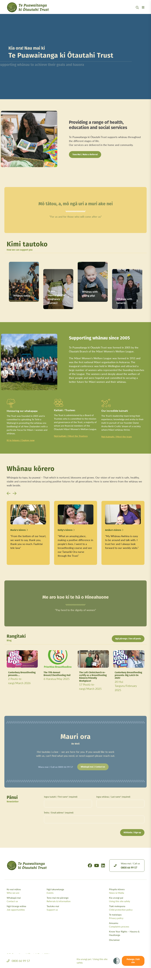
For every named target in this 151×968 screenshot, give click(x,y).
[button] (8, 493)
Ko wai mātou (26, 891)
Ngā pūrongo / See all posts (128, 639)
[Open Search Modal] (137, 11)
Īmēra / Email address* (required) (58, 812)
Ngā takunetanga (66, 891)
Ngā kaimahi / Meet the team (116, 436)
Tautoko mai (66, 907)
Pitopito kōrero (126, 891)
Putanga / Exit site (133, 961)
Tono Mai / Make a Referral (85, 155)
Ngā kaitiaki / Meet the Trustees (71, 436)
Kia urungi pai (126, 899)
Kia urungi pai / (92, 960)
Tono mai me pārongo (66, 899)
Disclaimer (114, 940)
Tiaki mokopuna (126, 907)
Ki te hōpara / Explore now (21, 440)
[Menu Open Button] (143, 11)
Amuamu (126, 924)
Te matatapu (126, 916)
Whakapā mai (26, 899)
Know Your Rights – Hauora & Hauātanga (124, 933)
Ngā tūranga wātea (26, 907)
